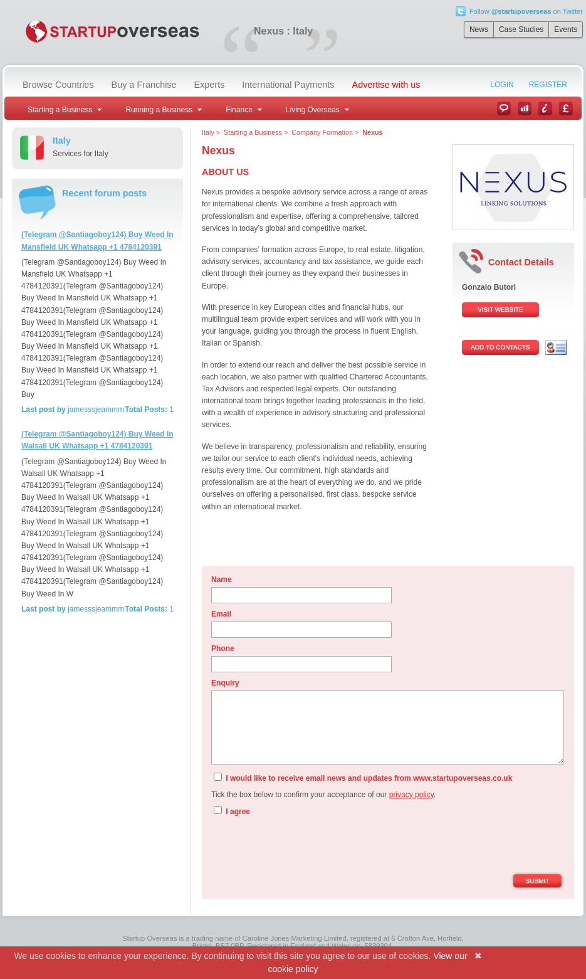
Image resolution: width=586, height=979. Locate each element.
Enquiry (225, 683)
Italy (208, 132)
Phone (222, 648)
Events (565, 29)
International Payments (288, 85)
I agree (232, 811)
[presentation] (306, 846)
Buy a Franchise (144, 85)
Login (501, 84)
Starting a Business (253, 132)
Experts (209, 85)
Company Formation (322, 132)
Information (545, 108)
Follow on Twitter (526, 11)
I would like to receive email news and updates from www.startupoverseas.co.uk (363, 778)
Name (221, 579)
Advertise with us (386, 85)
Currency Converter (566, 108)
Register (548, 84)
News (478, 29)
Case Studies (521, 29)
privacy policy (411, 794)
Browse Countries (58, 85)
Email (221, 614)
